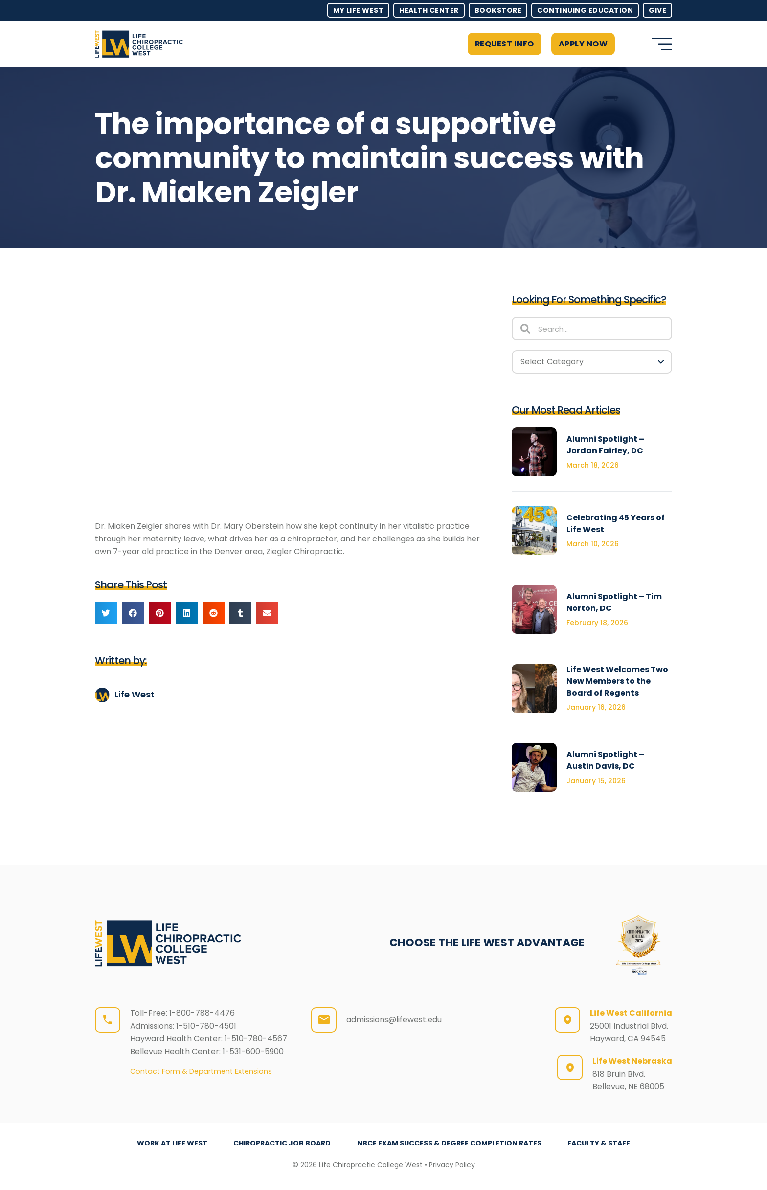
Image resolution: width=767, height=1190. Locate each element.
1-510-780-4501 (206, 1026)
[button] (631, 44)
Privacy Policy (452, 1164)
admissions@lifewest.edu (394, 1019)
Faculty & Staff (599, 1143)
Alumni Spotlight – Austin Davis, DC (605, 760)
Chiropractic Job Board (282, 1143)
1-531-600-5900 (253, 1051)
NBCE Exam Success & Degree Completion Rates (449, 1143)
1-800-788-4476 (202, 1013)
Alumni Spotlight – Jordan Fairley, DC (605, 444)
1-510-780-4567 (256, 1038)
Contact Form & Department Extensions (201, 1071)
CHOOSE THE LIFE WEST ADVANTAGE (487, 942)
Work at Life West (171, 1143)
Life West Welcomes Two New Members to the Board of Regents (617, 681)
